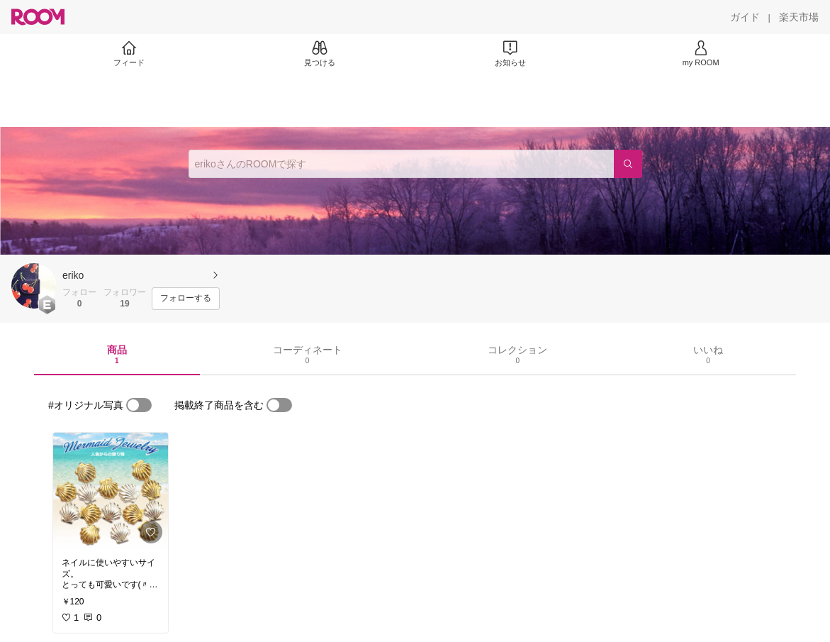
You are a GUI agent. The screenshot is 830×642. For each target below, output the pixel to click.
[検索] (628, 164)
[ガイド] (745, 17)
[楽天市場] (799, 17)
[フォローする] (186, 298)
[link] (110, 491)
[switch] (139, 405)
